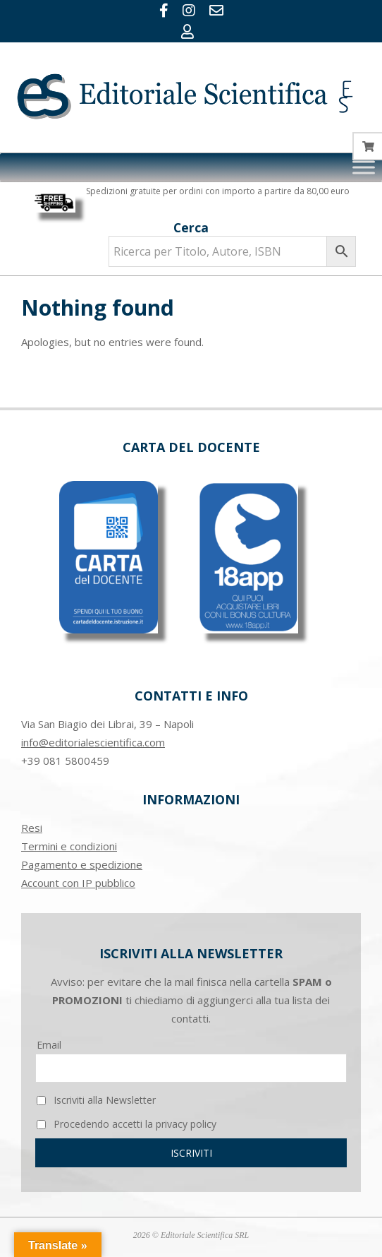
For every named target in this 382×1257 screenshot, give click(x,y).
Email (49, 1045)
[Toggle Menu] (363, 167)
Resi (31, 828)
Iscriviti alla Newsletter (96, 1100)
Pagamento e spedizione (81, 864)
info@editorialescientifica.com (93, 742)
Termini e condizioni (69, 846)
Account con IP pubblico (78, 883)
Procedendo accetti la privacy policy (126, 1124)
